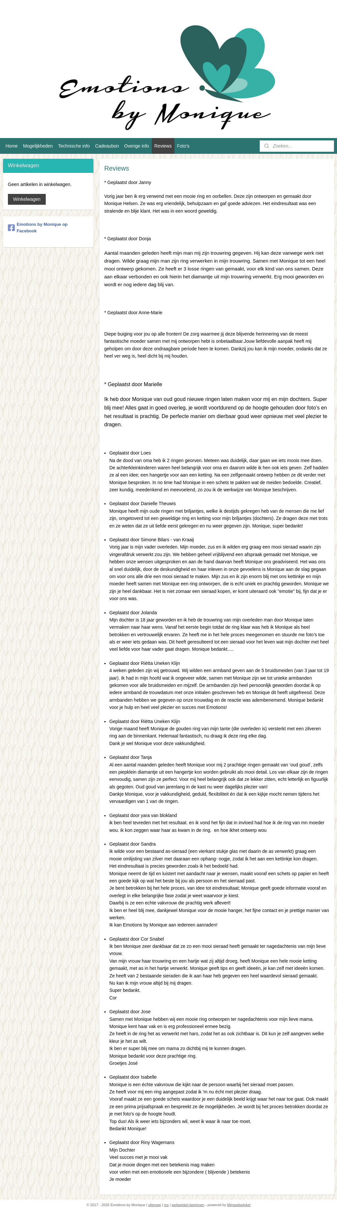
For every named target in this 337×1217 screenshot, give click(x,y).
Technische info (74, 146)
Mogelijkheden (38, 146)
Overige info (136, 146)
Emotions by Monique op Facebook (38, 228)
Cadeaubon (107, 146)
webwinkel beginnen (188, 1205)
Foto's (183, 146)
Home (12, 146)
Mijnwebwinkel (238, 1205)
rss (166, 1205)
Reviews (163, 146)
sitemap (154, 1205)
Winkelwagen (26, 199)
